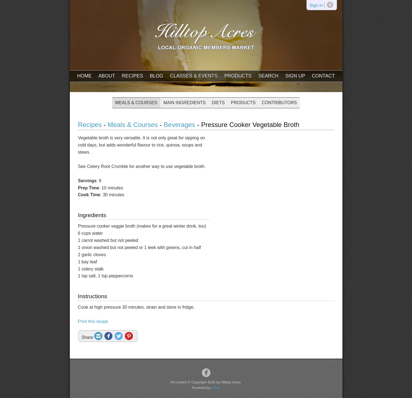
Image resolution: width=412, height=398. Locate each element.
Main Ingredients (184, 102)
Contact (323, 76)
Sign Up (295, 76)
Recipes (132, 76)
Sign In (316, 5)
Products (237, 76)
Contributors (279, 102)
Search (268, 76)
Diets (218, 102)
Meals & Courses (136, 102)
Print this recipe (93, 321)
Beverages (180, 124)
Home (84, 76)
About (106, 76)
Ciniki (215, 388)
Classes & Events (194, 76)
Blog (156, 76)
